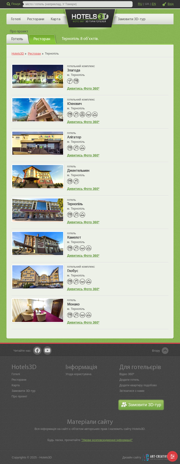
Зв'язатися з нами (131, 391)
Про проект (19, 396)
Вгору (156, 350)
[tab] (18, 39)
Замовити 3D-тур (23, 391)
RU (140, 4)
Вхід (171, 4)
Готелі (16, 374)
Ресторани (19, 379)
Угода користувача (78, 374)
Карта (16, 385)
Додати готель (129, 379)
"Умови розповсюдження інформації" (107, 440)
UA (147, 4)
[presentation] (18, 39)
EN (154, 4)
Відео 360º (126, 374)
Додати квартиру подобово (138, 385)
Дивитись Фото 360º (83, 88)
